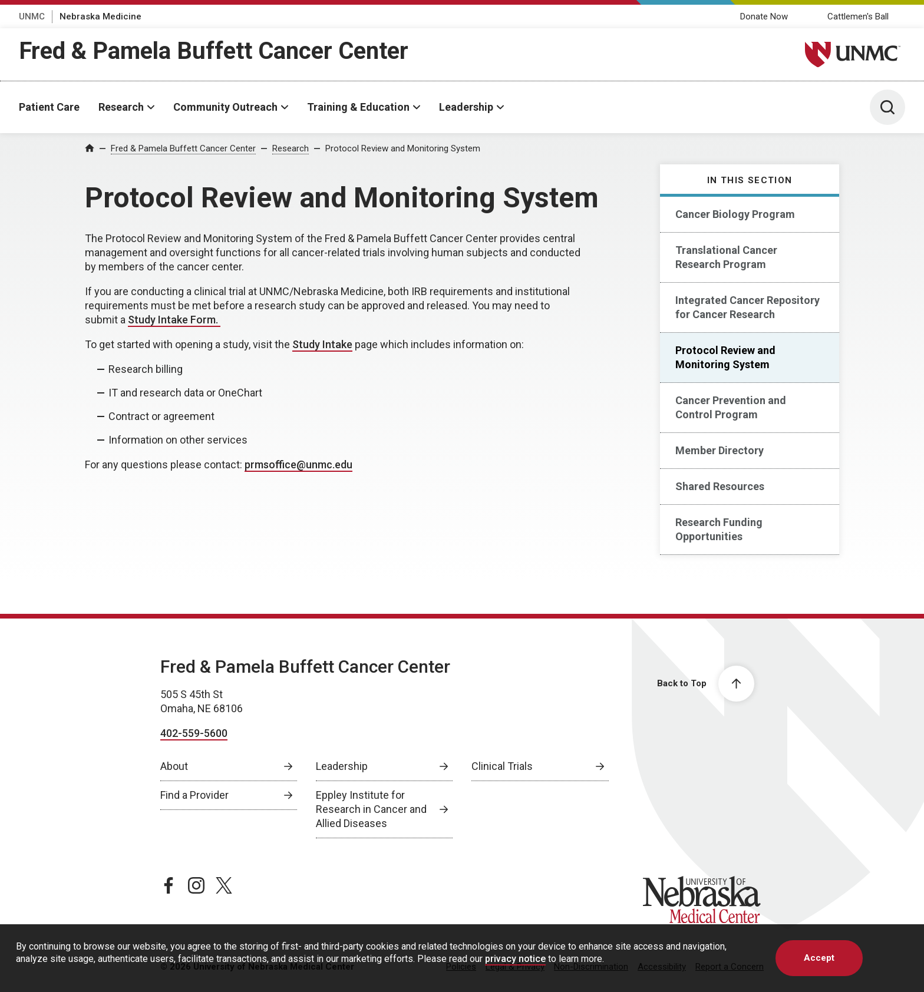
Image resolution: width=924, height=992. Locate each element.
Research (121, 107)
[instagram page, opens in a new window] (196, 885)
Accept (819, 958)
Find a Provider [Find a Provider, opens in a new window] (194, 795)
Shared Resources (719, 486)
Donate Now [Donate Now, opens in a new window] (764, 16)
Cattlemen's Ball (858, 16)
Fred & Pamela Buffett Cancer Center (213, 51)
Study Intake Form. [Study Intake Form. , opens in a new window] (174, 319)
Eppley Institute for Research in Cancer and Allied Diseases (371, 809)
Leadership (466, 107)
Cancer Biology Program (735, 214)
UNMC (32, 16)
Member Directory (719, 450)
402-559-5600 (193, 733)
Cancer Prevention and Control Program (730, 407)
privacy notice (515, 958)
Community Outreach (225, 107)
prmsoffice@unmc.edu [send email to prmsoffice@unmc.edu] (298, 464)
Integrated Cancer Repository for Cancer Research (747, 307)
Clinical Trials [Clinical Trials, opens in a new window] (502, 766)
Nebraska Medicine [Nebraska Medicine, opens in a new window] (100, 16)
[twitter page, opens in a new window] (224, 885)
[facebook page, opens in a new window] (168, 885)
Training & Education (358, 107)
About (174, 766)
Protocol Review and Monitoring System (402, 148)
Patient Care (49, 107)
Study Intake (322, 344)
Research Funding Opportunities (719, 529)
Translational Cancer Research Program (726, 257)
